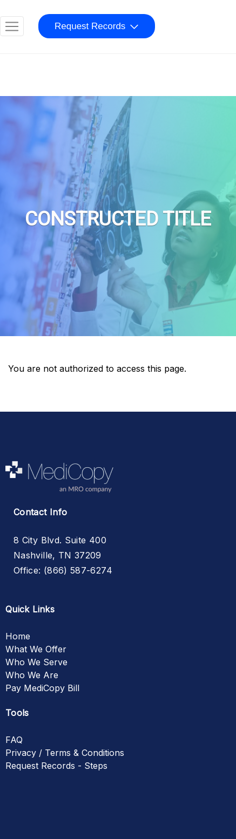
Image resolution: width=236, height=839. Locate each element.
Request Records (90, 26)
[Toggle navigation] (12, 26)
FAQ (14, 739)
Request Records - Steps (56, 765)
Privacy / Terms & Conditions (64, 752)
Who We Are (31, 675)
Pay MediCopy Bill (42, 688)
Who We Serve (36, 662)
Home (17, 636)
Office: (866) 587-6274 (63, 570)
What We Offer (35, 649)
